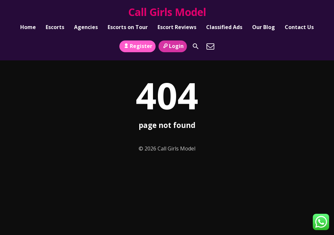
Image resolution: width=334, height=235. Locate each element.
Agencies (86, 28)
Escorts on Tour (128, 28)
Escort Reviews (177, 28)
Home (28, 28)
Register (137, 42)
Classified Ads (224, 28)
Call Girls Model (167, 12)
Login (173, 42)
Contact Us (299, 28)
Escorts (55, 28)
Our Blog (263, 28)
